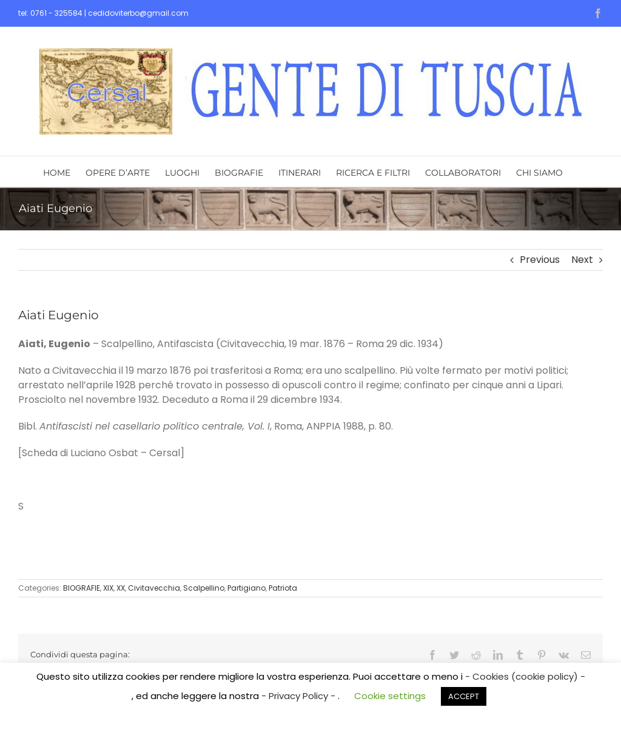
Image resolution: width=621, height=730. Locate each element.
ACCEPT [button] (463, 696)
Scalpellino (203, 588)
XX (120, 588)
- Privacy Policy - (299, 695)
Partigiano (246, 588)
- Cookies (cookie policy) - (525, 676)
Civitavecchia (154, 588)
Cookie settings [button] (390, 695)
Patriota (283, 588)
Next (582, 260)
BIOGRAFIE (81, 588)
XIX (108, 588)
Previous (540, 260)
